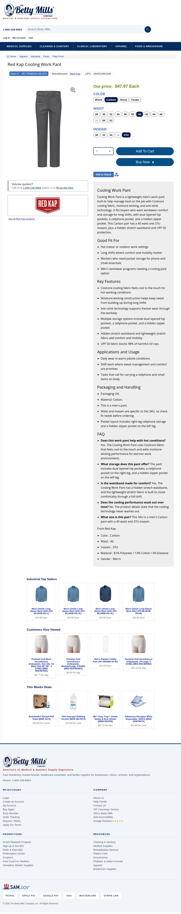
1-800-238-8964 (12, 29)
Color (99, 93)
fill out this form (64, 187)
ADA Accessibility (103, 817)
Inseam (100, 129)
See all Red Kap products (21, 219)
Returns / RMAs (12, 821)
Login (6, 798)
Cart (30, 38)
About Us (98, 798)
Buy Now (145, 162)
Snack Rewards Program (17, 842)
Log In (6, 38)
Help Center (100, 801)
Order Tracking (11, 817)
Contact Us (99, 805)
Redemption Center (14, 853)
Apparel (121, 46)
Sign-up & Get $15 (13, 846)
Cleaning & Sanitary (54, 46)
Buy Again (8, 809)
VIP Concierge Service (106, 809)
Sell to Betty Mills (103, 813)
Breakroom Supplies (104, 869)
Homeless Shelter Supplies (18, 865)
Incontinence (100, 857)
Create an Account (13, 801)
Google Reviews (108, 821)
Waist (98, 108)
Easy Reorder (10, 813)
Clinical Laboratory (92, 46)
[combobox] (103, 151)
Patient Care (100, 853)
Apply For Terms (12, 824)
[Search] (148, 29)
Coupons (8, 857)
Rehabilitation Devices (105, 849)
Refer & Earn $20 (12, 849)
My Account (19, 38)
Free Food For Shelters (16, 861)
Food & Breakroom (149, 46)
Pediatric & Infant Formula (108, 861)
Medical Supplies (19, 46)
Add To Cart (145, 151)
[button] (10, 128)
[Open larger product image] (48, 128)
